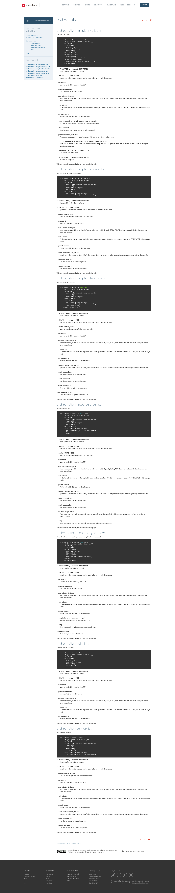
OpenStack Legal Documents (95, 852)
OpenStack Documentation (42, 20)
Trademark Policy (94, 878)
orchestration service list (34, 78)
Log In (145, 5)
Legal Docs (92, 874)
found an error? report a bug (133, 851)
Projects (26, 874)
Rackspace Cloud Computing (140, 883)
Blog (122, 5)
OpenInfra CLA (93, 883)
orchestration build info (34, 75)
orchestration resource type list (37, 71)
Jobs (47, 878)
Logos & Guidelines (95, 876)
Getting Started (71, 876)
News (25, 883)
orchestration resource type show (37, 73)
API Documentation (73, 878)
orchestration (35, 43)
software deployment (38, 47)
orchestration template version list (38, 67)
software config (36, 45)
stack (32, 50)
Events (88, 5)
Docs (129, 5)
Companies (49, 881)
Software (66, 5)
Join (136, 5)
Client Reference (32, 35)
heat (27, 53)
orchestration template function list (38, 69)
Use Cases (77, 5)
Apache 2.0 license (143, 881)
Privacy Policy (93, 881)
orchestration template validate (37, 64)
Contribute (49, 883)
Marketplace (112, 5)
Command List (31, 41)
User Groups (49, 874)
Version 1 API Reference (34, 37)
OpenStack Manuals (73, 874)
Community (98, 5)
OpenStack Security (29, 876)
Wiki (68, 881)
